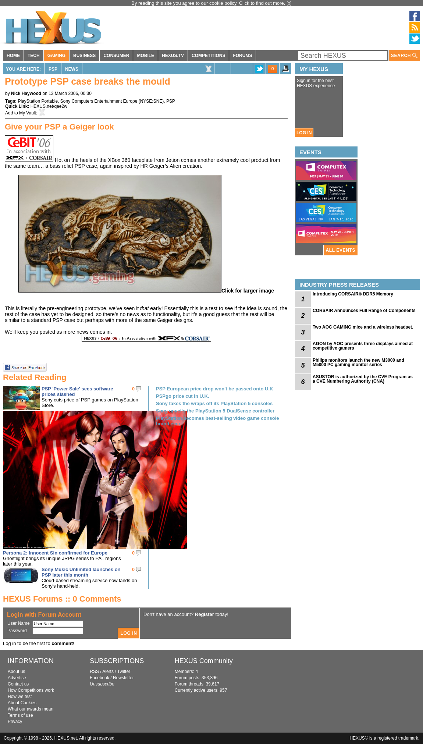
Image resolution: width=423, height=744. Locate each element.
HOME (13, 55)
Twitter (123, 671)
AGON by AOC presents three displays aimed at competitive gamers (363, 345)
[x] (289, 3)
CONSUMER (116, 55)
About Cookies (22, 702)
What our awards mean (30, 709)
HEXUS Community (204, 661)
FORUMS (242, 55)
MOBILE (145, 55)
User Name (18, 623)
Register (204, 614)
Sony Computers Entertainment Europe (98, 101)
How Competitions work (31, 690)
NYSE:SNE (151, 101)
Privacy (15, 721)
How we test (20, 696)
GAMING (56, 55)
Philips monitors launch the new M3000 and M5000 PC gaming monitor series (358, 362)
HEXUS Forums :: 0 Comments (62, 598)
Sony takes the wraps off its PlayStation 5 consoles (214, 403)
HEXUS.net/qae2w (49, 106)
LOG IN (304, 132)
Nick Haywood (26, 93)
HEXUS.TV (173, 55)
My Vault (27, 113)
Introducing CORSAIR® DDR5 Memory (353, 294)
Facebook (99, 677)
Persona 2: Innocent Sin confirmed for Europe (55, 553)
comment (62, 643)
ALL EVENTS (340, 250)
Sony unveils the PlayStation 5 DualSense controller (215, 411)
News (71, 69)
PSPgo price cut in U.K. (182, 396)
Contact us (18, 684)
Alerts (108, 671)
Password (17, 630)
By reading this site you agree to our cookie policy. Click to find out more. (209, 3)
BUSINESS (84, 55)
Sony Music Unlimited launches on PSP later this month (81, 572)
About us (16, 671)
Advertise (17, 677)
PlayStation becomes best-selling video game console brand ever (217, 420)
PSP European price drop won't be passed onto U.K (214, 389)
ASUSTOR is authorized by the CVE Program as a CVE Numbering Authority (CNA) (363, 379)
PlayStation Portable (38, 101)
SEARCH (404, 56)
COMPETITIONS (208, 55)
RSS (94, 671)
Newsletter (123, 677)
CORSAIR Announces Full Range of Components (364, 310)
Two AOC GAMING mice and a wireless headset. (363, 327)
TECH (34, 55)
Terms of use (20, 715)
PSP (53, 69)
